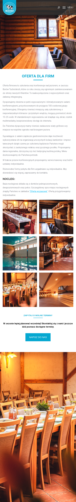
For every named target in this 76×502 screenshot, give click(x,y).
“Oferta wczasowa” (38, 191)
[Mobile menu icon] (68, 7)
